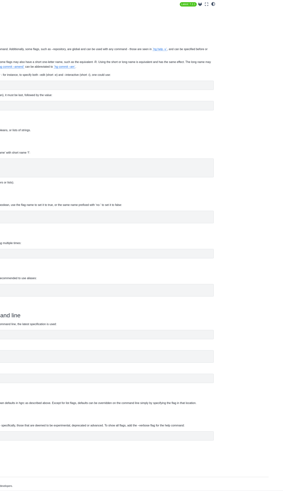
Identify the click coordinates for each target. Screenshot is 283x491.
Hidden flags (230, 51)
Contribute (25, 78)
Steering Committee (30, 114)
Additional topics (28, 99)
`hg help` (124, 49)
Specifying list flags (234, 31)
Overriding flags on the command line (244, 41)
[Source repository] (200, 4)
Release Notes (27, 73)
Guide (22, 55)
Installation (25, 50)
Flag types (228, 16)
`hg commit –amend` (163, 76)
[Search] (39, 35)
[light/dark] (213, 4)
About (22, 44)
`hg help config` (131, 325)
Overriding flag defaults (236, 46)
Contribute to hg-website (33, 120)
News (22, 67)
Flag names (230, 11)
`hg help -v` (163, 53)
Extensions (25, 61)
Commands (25, 93)
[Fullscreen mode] (206, 4)
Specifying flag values (235, 21)
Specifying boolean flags (237, 26)
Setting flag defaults (234, 36)
